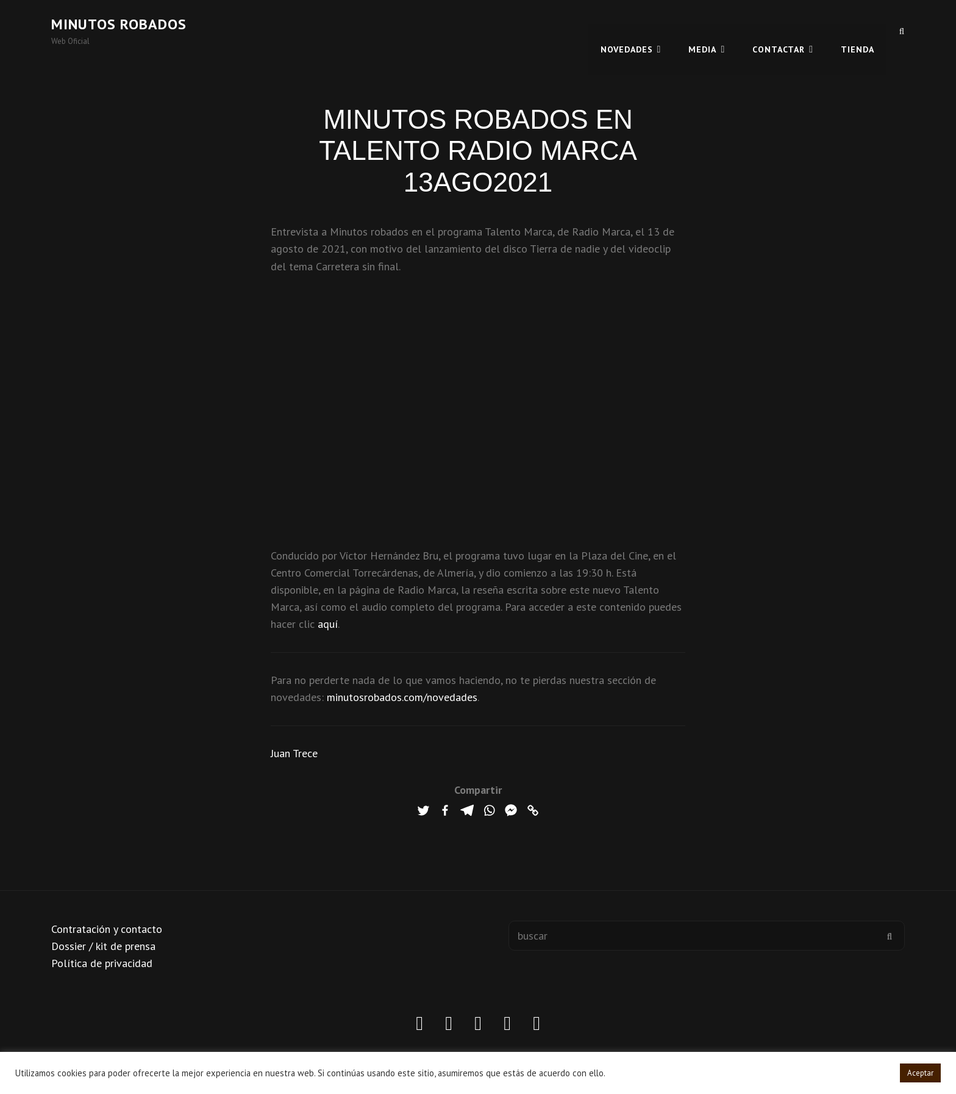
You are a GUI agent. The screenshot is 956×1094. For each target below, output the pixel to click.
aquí (328, 624)
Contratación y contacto (106, 929)
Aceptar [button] (920, 1073)
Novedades (627, 30)
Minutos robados (119, 24)
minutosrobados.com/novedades (402, 697)
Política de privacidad (101, 963)
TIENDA (857, 30)
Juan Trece (294, 753)
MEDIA (702, 30)
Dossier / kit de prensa (103, 946)
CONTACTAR (778, 30)
